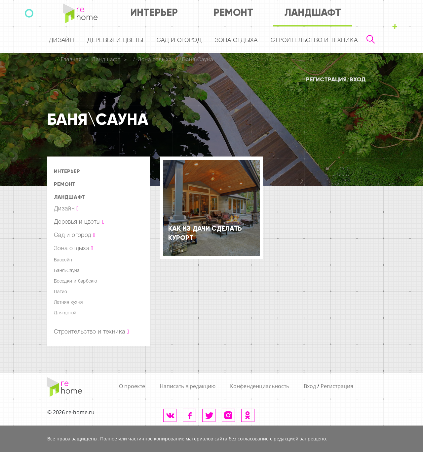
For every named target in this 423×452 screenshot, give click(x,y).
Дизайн (61, 40)
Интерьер (154, 12)
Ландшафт (313, 12)
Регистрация (326, 79)
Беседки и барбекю (75, 281)
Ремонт (233, 12)
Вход (358, 79)
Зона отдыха (236, 40)
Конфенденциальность (259, 386)
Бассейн (63, 260)
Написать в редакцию (187, 386)
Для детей (65, 313)
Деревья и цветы (115, 40)
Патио (60, 292)
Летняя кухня (68, 302)
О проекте (132, 386)
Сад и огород (179, 40)
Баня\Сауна (197, 60)
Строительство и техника (314, 40)
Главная (71, 60)
